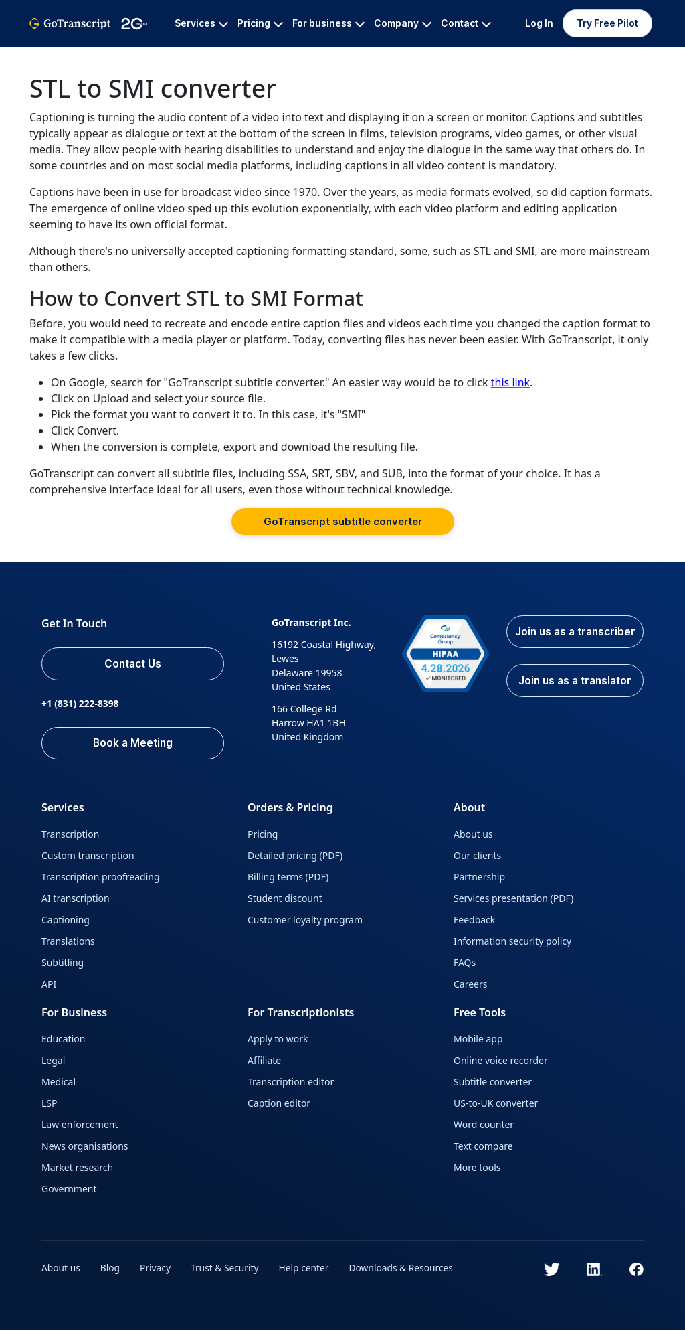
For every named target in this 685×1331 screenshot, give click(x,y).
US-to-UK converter (496, 1104)
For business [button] (328, 23)
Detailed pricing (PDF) (295, 856)
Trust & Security (226, 1269)
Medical (58, 1083)
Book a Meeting (136, 744)
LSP (49, 1104)
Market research (77, 1168)
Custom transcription (87, 856)
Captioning (65, 921)
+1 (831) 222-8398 (80, 704)
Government (69, 1190)
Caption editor (279, 1104)
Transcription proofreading (100, 878)
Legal (53, 1061)
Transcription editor (291, 1083)
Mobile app (478, 1040)
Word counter (484, 1125)
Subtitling (62, 963)
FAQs (465, 963)
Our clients (477, 856)
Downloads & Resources (405, 1269)
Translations (68, 942)
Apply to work (278, 1040)
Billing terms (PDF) (288, 878)
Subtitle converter (493, 1083)
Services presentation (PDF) (513, 899)
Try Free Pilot (607, 23)
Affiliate (264, 1061)
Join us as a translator (573, 697)
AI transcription (75, 899)
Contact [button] (466, 23)
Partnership (479, 878)
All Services (129, 57)
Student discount (285, 899)
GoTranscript (58, 57)
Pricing (263, 835)
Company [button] (402, 23)
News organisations (84, 1147)
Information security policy (512, 942)
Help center (307, 1269)
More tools (477, 1168)
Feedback (474, 921)
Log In (539, 23)
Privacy (157, 1269)
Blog (111, 1269)
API (48, 985)
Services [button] (201, 23)
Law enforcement (79, 1125)
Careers (470, 985)
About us (473, 835)
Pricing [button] (260, 23)
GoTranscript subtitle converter (343, 521)
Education (63, 1040)
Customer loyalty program (305, 921)
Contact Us (136, 664)
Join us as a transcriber (574, 640)
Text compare (483, 1147)
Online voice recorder (501, 1061)
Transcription (70, 835)
